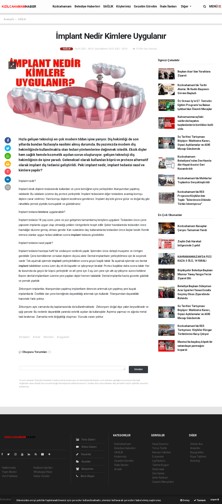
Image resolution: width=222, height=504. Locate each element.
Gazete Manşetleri (163, 481)
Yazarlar (83, 454)
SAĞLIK (108, 6)
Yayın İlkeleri (9, 471)
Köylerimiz (123, 6)
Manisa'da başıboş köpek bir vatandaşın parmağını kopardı (195, 345)
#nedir (36, 337)
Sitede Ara (196, 443)
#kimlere (48, 337)
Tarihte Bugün (160, 465)
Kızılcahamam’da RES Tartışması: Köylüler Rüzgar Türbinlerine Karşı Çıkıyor (195, 329)
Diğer (185, 6)
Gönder (138, 369)
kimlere (43, 212)
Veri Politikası (9, 476)
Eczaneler (158, 456)
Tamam (200, 500)
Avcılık (118, 469)
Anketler (195, 448)
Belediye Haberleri (87, 6)
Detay (185, 500)
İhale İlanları (168, 6)
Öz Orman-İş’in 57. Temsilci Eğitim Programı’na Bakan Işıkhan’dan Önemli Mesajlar (195, 105)
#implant (24, 337)
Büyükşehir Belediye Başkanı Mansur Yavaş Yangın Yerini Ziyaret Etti (195, 274)
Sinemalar (158, 469)
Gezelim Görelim (145, 6)
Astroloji (195, 460)
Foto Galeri (85, 439)
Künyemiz (85, 468)
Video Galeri (86, 446)
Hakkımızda (9, 467)
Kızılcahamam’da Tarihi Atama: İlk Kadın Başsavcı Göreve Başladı (193, 89)
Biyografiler (197, 452)
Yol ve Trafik (159, 448)
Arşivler (83, 461)
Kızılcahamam (62, 6)
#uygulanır (63, 337)
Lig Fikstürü (158, 460)
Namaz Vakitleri (161, 452)
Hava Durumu (160, 443)
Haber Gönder (42, 476)
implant (76, 235)
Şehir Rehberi (160, 477)
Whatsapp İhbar (43, 471)
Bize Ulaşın (85, 476)
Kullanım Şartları (43, 467)
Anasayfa (9, 19)
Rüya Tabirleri (198, 456)
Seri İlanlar (158, 473)
